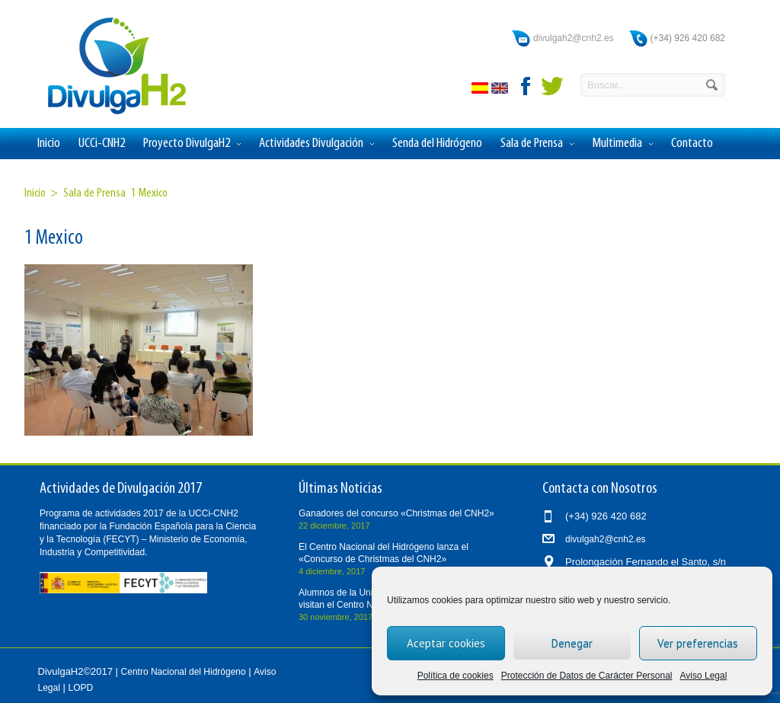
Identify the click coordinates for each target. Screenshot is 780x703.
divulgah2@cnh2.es (573, 38)
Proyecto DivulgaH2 (192, 144)
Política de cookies (455, 675)
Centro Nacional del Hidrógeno (183, 671)
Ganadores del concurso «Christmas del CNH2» (396, 513)
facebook (526, 86)
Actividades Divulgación (316, 144)
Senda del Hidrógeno (437, 143)
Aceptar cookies (446, 643)
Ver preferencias (697, 643)
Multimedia (622, 144)
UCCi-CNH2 (101, 143)
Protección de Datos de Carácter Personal (587, 675)
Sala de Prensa (537, 144)
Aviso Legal (703, 675)
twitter (552, 86)
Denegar (572, 643)
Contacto (692, 143)
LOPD (81, 687)
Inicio (48, 143)
